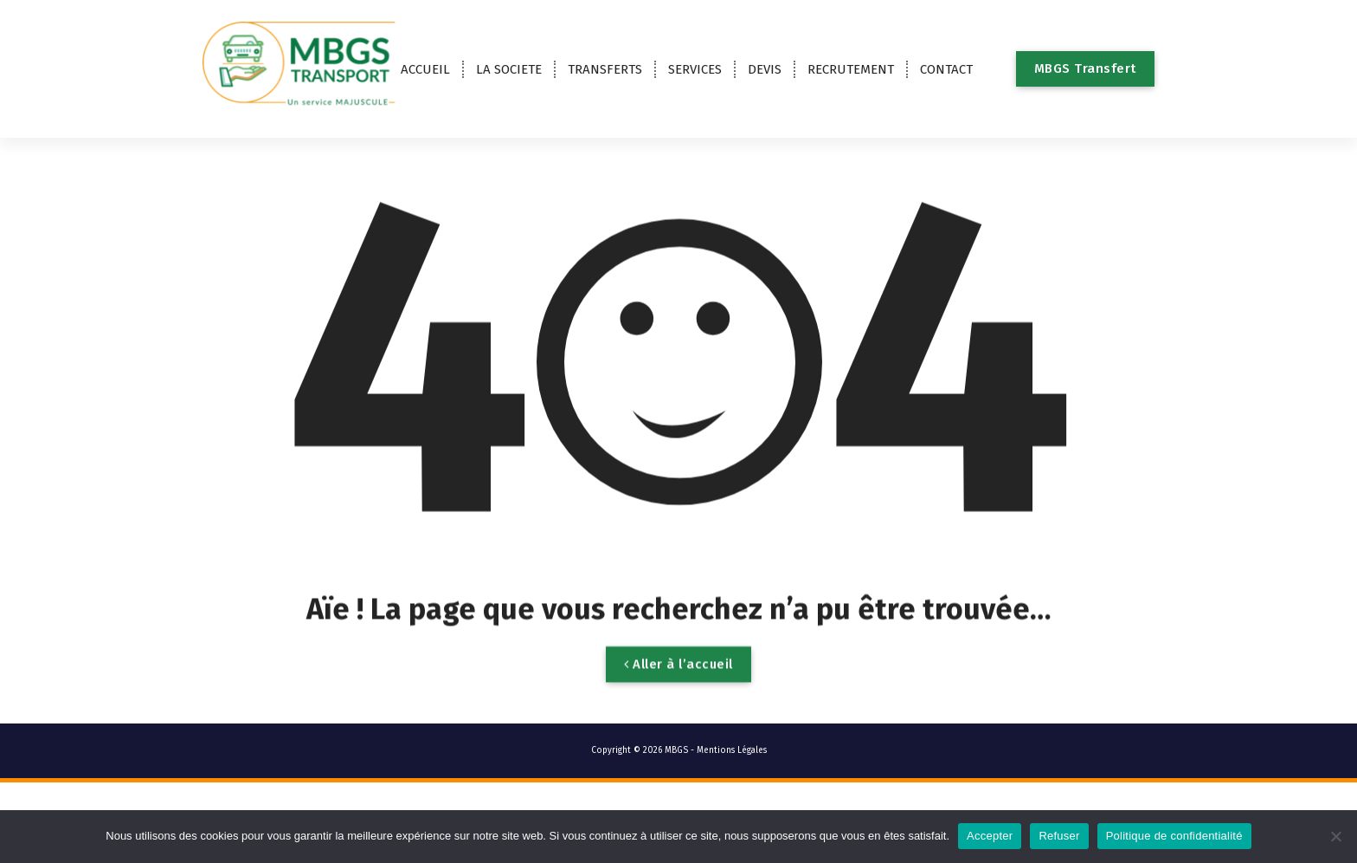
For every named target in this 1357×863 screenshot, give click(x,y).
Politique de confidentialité (1174, 835)
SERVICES (695, 69)
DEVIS (764, 69)
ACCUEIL (425, 69)
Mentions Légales (732, 750)
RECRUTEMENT (850, 69)
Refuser (1059, 835)
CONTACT (946, 69)
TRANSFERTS (605, 69)
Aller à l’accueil (678, 688)
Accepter (990, 835)
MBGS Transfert (1085, 68)
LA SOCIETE (509, 69)
